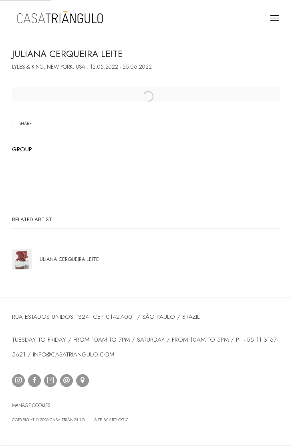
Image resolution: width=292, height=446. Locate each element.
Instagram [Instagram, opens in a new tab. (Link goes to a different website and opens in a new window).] (18, 380)
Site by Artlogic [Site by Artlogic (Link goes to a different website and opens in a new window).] (111, 420)
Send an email (66, 380)
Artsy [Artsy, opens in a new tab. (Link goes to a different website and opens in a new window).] (50, 380)
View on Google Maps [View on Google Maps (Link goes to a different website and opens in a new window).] (82, 380)
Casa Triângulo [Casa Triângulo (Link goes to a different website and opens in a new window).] (60, 18)
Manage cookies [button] (31, 405)
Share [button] (25, 123)
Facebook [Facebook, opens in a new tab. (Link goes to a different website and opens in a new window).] (34, 380)
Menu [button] (274, 18)
